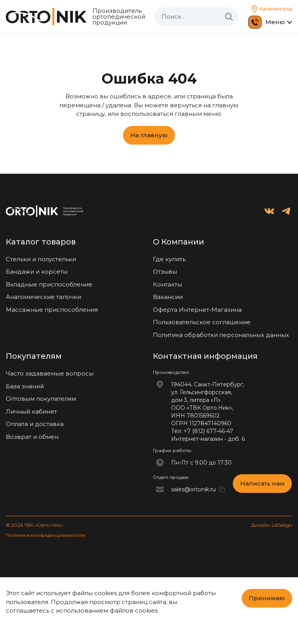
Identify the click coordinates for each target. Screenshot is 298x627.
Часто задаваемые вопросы (50, 373)
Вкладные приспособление (49, 284)
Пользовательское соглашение (202, 322)
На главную (149, 135)
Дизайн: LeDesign (271, 525)
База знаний (25, 386)
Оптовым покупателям (41, 398)
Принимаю (267, 598)
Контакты (167, 284)
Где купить (169, 259)
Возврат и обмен (32, 436)
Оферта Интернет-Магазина (197, 309)
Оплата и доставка (35, 424)
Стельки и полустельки (41, 259)
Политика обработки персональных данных (221, 335)
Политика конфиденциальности (45, 535)
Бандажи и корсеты (37, 271)
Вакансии (168, 296)
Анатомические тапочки (43, 296)
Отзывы (165, 271)
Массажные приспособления (52, 309)
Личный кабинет (31, 411)
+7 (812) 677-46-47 (208, 431)
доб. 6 (236, 438)
